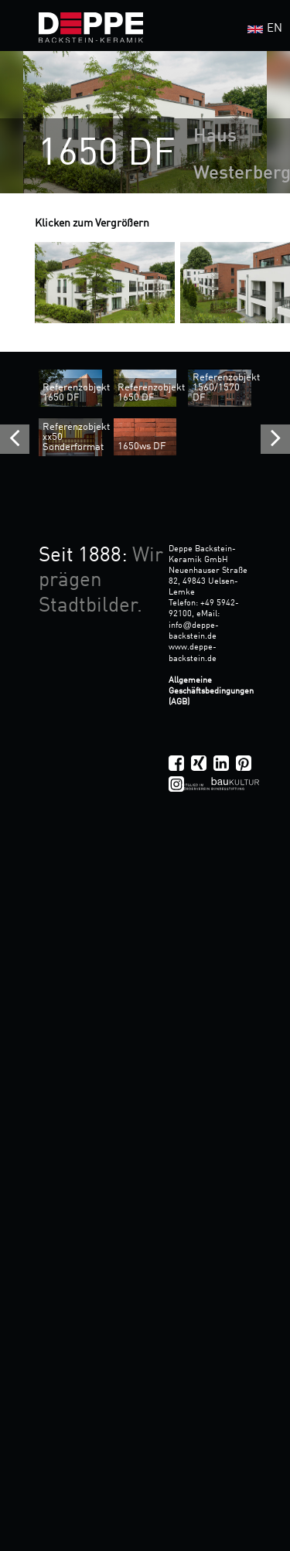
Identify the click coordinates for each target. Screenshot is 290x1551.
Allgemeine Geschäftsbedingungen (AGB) (211, 691)
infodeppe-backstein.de (193, 631)
